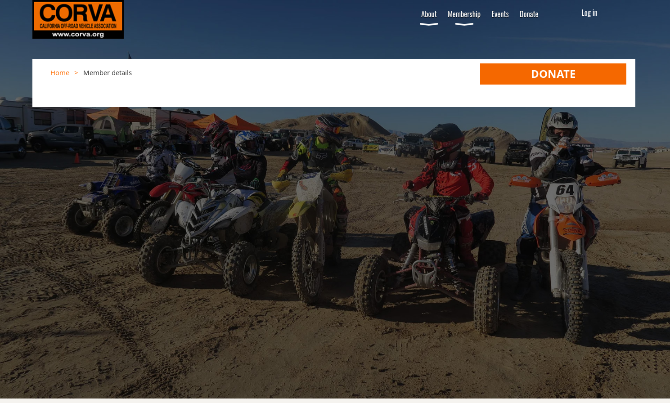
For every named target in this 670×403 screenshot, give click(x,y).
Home (59, 72)
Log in (589, 12)
